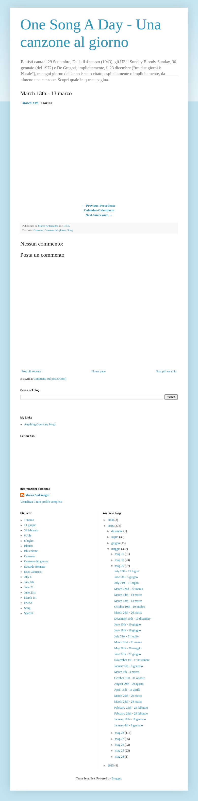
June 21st (30, 592)
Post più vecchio (166, 371)
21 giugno (30, 525)
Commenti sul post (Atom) (50, 378)
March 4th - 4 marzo (126, 672)
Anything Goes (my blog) (40, 424)
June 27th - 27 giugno (127, 654)
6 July (27, 535)
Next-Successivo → (99, 215)
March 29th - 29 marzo (128, 696)
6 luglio (29, 541)
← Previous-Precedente (98, 205)
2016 (111, 526)
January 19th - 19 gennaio (130, 719)
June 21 (29, 587)
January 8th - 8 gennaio (128, 725)
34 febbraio (31, 530)
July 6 (27, 577)
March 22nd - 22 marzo (128, 589)
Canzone (38, 230)
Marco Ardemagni (37, 495)
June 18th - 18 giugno (127, 630)
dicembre (117, 531)
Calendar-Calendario (99, 210)
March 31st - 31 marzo (128, 642)
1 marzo (29, 520)
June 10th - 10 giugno (127, 624)
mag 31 (120, 554)
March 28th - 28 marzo (128, 701)
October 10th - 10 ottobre (129, 606)
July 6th (29, 582)
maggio (116, 549)
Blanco (28, 546)
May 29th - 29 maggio (127, 648)
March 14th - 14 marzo (128, 595)
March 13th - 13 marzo (128, 601)
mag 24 (120, 756)
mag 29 (120, 566)
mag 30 (120, 560)
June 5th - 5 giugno (126, 577)
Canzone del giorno (55, 230)
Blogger (116, 778)
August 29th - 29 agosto (128, 684)
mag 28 (120, 733)
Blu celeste (31, 551)
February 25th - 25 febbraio (131, 707)
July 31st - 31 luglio (126, 636)
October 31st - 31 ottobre (129, 678)
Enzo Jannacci (33, 571)
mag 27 (120, 739)
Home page (99, 371)
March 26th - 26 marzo (128, 612)
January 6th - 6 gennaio (128, 666)
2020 (111, 520)
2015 (111, 765)
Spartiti (28, 613)
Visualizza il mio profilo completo (41, 501)
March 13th (30, 103)
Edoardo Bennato (34, 566)
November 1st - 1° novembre (132, 660)
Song (70, 230)
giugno (115, 543)
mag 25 (120, 750)
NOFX (28, 602)
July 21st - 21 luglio (126, 583)
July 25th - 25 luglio (126, 571)
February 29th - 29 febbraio (131, 713)
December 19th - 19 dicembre (132, 618)
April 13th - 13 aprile (127, 689)
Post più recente (31, 371)
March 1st (30, 597)
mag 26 (120, 744)
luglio (115, 537)
